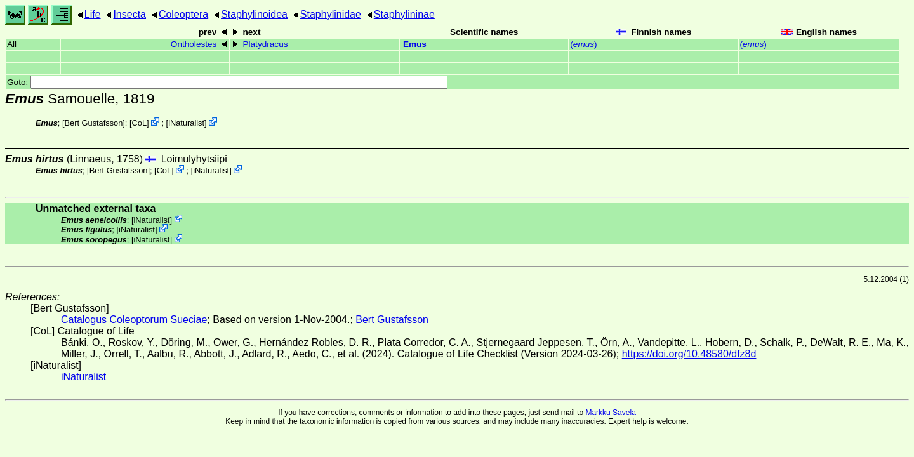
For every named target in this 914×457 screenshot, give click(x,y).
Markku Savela (610, 412)
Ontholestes (194, 44)
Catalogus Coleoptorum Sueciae (134, 319)
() (583, 44)
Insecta (129, 14)
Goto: (227, 82)
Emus (415, 44)
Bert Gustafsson (94, 123)
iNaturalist (186, 123)
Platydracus (265, 44)
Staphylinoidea (254, 14)
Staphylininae (404, 14)
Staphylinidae (330, 14)
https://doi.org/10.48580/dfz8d (689, 353)
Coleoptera (183, 14)
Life (92, 14)
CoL (139, 123)
